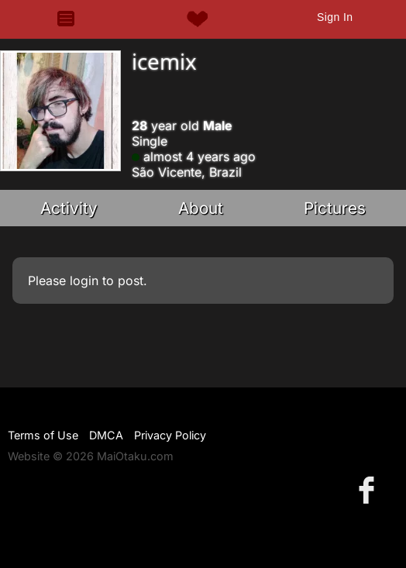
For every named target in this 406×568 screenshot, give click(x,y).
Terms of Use (43, 435)
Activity (69, 208)
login (84, 280)
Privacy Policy (170, 435)
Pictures (335, 208)
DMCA (106, 435)
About (200, 208)
